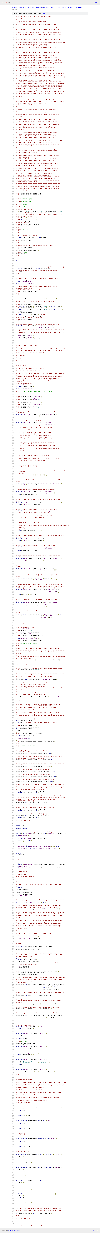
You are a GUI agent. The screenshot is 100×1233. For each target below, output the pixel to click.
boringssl (31, 7)
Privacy (13, 1230)
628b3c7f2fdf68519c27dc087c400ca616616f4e (58, 7)
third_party (22, 7)
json (97, 1230)
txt (93, 1230)
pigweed (14, 7)
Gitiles (9, 1230)
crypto (78, 7)
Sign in (96, 2)
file (43, 13)
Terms (18, 1230)
